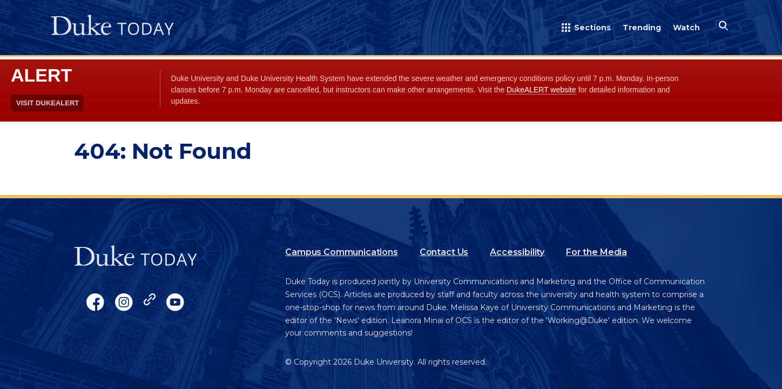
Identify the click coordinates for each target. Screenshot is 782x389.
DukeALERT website (541, 89)
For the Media (596, 252)
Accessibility (517, 252)
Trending (642, 27)
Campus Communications (341, 252)
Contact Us (444, 252)
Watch (686, 27)
